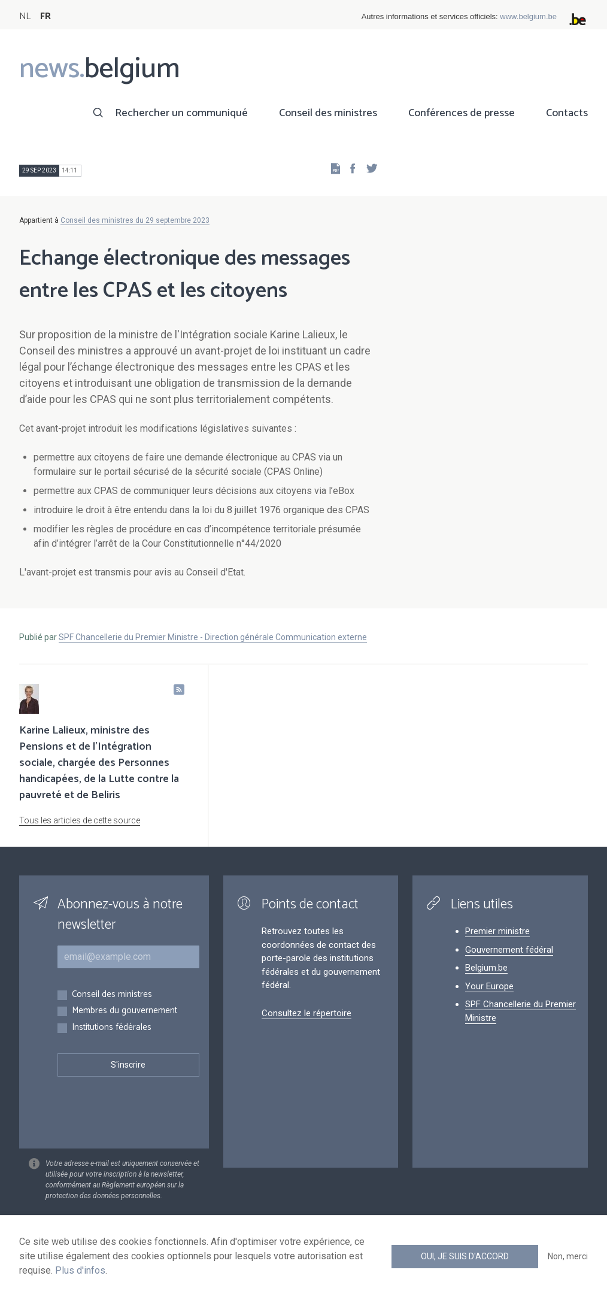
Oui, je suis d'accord (465, 1256)
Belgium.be (486, 967)
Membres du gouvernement (124, 1011)
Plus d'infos (80, 1270)
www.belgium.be (528, 16)
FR (45, 16)
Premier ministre (497, 931)
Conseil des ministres (328, 113)
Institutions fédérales (111, 1028)
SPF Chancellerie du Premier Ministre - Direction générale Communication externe (213, 637)
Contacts (567, 113)
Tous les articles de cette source (79, 820)
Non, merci (568, 1256)
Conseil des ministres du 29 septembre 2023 (135, 220)
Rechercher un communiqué (181, 113)
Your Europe (489, 986)
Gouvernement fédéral (509, 949)
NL (25, 16)
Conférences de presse (461, 113)
